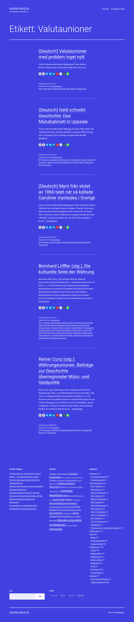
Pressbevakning (56, 86)
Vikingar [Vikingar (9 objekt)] (74, 525)
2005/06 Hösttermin (98, 493)
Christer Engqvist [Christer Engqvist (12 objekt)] (63, 474)
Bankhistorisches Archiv (70, 323)
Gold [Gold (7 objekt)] (68, 487)
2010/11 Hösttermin (98, 515)
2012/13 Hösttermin (98, 522)
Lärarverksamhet (95, 483)
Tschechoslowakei (57, 335)
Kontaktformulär (118, 9)
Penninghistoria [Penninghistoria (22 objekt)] (57, 503)
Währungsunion (71, 89)
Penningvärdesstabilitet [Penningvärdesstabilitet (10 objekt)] (56, 507)
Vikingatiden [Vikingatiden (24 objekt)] (55, 529)
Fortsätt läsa (51, 221)
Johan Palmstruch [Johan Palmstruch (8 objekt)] (53, 491)
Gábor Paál (91, 160)
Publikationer (94, 547)
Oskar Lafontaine (67, 333)
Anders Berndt (47, 89)
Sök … (11, 591)
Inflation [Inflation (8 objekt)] (80, 487)
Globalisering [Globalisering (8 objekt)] (63, 487)
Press (91, 534)
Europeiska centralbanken (51, 430)
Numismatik (75, 162)
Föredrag (92, 576)
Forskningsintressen (98, 477)
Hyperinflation (67, 330)
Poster (93, 566)
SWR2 (81, 162)
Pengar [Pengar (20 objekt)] (68, 499)
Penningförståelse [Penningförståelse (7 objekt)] (76, 500)
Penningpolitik (87, 430)
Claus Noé (46, 325)
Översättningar (96, 573)
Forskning (93, 474)
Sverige (83, 333)
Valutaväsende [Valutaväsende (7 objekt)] (69, 525)
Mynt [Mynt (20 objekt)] (65, 495)
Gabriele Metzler (77, 328)
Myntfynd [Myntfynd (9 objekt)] (71, 496)
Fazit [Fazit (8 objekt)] (81, 477)
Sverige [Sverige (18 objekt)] (75, 513)
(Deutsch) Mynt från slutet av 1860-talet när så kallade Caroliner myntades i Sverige (67, 191)
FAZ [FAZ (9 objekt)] (79, 477)
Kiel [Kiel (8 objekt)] (60, 491)
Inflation (75, 330)
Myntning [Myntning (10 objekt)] (77, 496)
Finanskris (83, 160)
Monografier (95, 563)
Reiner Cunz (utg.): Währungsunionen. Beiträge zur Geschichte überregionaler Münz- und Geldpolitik (66, 370)
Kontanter (46, 160)
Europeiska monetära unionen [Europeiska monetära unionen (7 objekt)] (71, 477)
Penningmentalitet (45, 330)
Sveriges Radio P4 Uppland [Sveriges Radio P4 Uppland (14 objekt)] (59, 516)
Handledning (95, 525)
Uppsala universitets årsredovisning (68, 242)
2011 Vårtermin (96, 518)
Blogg (93, 538)
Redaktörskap (96, 557)
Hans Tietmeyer (56, 330)
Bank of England (56, 323)
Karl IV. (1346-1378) (84, 330)
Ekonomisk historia (45, 165)
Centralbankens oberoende (57, 338)
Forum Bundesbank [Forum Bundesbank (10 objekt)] (70, 480)
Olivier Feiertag (56, 333)
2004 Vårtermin (96, 490)
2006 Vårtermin (96, 496)
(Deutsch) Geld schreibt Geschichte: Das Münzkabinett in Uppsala (63, 115)
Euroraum (54, 328)
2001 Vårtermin (96, 486)
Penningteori (43, 162)
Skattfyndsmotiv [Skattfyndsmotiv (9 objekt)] (67, 513)
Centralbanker (43, 338)
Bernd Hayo (82, 323)
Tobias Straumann (45, 335)
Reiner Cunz (43, 433)
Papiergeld (77, 333)
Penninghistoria (88, 328)
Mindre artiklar (96, 560)
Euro (80, 325)
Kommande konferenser (99, 579)
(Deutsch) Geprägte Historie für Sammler (24, 493)
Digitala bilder (55, 240)
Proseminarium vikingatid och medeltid (105, 528)
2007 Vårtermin (96, 502)
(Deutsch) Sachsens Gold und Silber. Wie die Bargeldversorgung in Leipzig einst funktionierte (25, 499)
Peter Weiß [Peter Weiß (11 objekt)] (60, 510)
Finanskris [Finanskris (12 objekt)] (52, 480)
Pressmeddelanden (98, 541)
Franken (61, 328)
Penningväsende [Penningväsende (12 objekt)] (69, 507)
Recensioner (55, 320)
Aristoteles (46, 323)
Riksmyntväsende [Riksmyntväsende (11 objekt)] (70, 510)
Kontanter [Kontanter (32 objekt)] (67, 490)
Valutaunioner (82, 89)
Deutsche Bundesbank (58, 325)
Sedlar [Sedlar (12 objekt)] (79, 510)
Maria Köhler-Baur (44, 333)
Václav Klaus (68, 335)
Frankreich (67, 328)
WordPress (120, 612)
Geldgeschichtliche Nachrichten (71, 430)
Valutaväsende (88, 335)
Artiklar (93, 550)
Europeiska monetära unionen (60, 160)
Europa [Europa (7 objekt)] (62, 477)
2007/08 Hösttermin (98, 506)
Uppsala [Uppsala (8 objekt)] (73, 516)
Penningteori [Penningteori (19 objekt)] (71, 503)
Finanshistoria (75, 160)
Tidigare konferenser (98, 582)
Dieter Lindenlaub (72, 325)
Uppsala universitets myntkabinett (59, 162)
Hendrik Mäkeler (19, 8)
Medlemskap (94, 531)
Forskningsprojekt (97, 480)
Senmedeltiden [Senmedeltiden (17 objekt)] (55, 513)
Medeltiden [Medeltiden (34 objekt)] (56, 495)
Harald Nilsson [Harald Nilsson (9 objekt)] (74, 487)
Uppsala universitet (59, 89)
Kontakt (105, 9)
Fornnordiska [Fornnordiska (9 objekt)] (60, 480)
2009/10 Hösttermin (98, 512)
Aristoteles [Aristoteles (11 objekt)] (52, 474)
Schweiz (89, 333)
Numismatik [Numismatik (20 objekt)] (59, 499)
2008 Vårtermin (96, 509)
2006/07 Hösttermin (98, 499)
